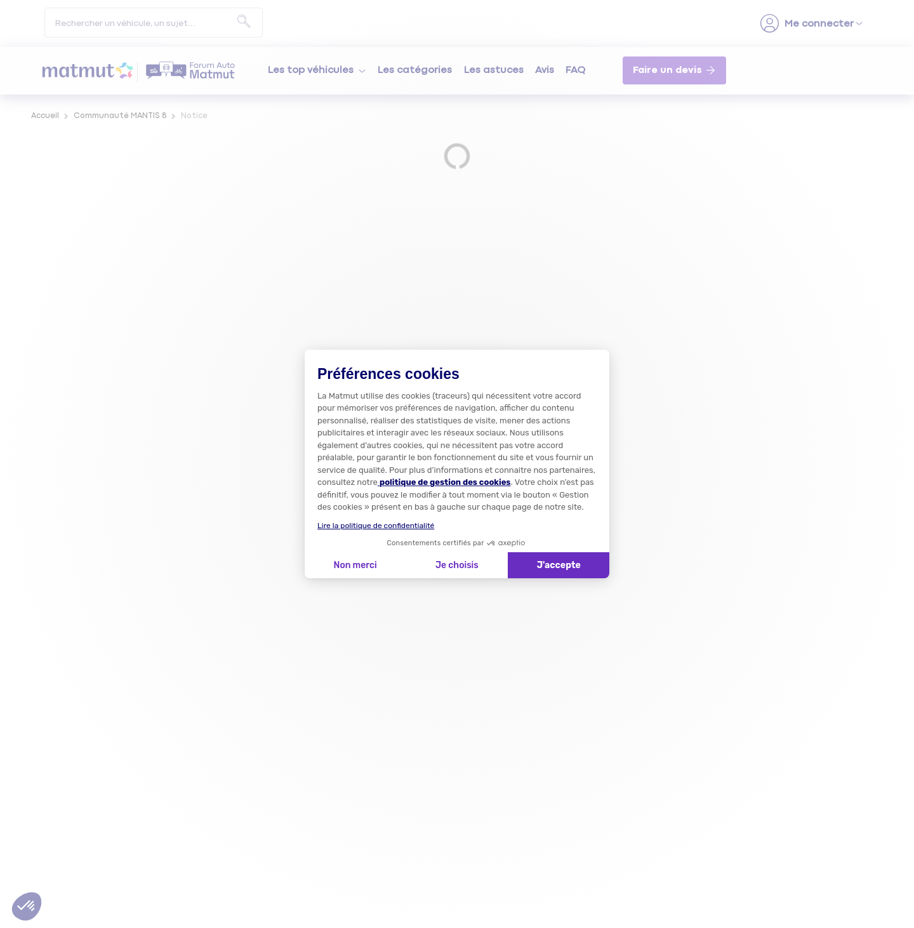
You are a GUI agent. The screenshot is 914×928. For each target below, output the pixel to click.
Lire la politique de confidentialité (375, 525)
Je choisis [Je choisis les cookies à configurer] (457, 565)
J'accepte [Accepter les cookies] (559, 565)
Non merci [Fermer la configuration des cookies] (354, 565)
